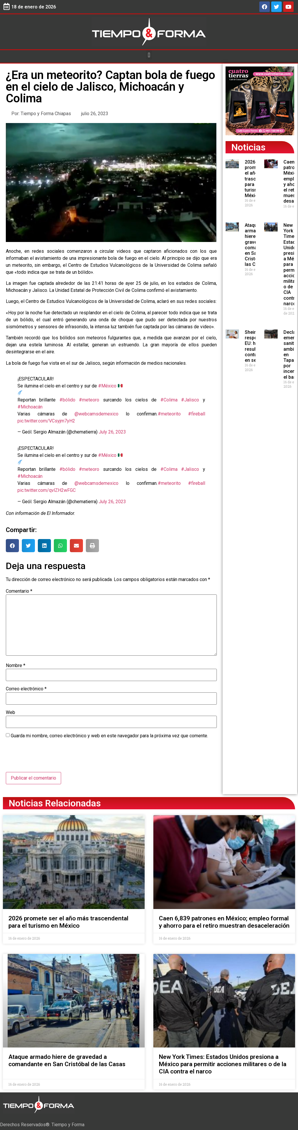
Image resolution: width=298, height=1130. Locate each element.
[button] (149, 55)
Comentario (19, 591)
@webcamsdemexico (96, 414)
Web (10, 712)
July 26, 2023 (112, 432)
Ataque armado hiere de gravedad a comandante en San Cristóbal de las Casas (66, 1060)
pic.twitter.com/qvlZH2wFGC (46, 490)
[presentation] (50, 757)
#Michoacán (29, 407)
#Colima (169, 400)
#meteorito (169, 414)
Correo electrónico (26, 689)
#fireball (196, 414)
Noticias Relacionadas (55, 803)
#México (107, 386)
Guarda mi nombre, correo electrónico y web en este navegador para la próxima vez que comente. (109, 736)
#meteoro (89, 400)
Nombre (15, 665)
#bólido (67, 400)
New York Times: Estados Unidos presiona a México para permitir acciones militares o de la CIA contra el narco (222, 1064)
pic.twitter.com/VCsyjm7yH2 (46, 421)
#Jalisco (190, 400)
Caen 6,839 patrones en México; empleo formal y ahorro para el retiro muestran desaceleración (224, 922)
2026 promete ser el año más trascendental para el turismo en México (68, 922)
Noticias (248, 147)
